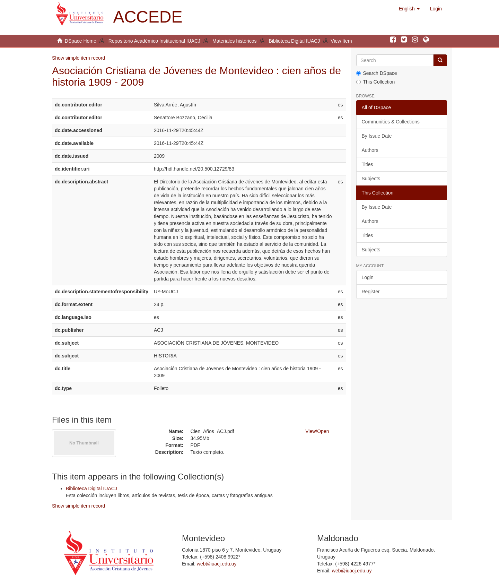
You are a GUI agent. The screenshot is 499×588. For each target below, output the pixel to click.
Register (371, 291)
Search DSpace (376, 73)
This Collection (375, 82)
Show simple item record (78, 58)
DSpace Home (80, 41)
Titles (367, 164)
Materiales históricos (234, 41)
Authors (370, 150)
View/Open (317, 431)
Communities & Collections (391, 121)
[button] (409, 8)
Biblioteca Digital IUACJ (294, 41)
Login (368, 277)
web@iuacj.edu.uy (217, 564)
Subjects (371, 178)
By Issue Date (377, 136)
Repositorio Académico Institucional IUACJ (154, 41)
